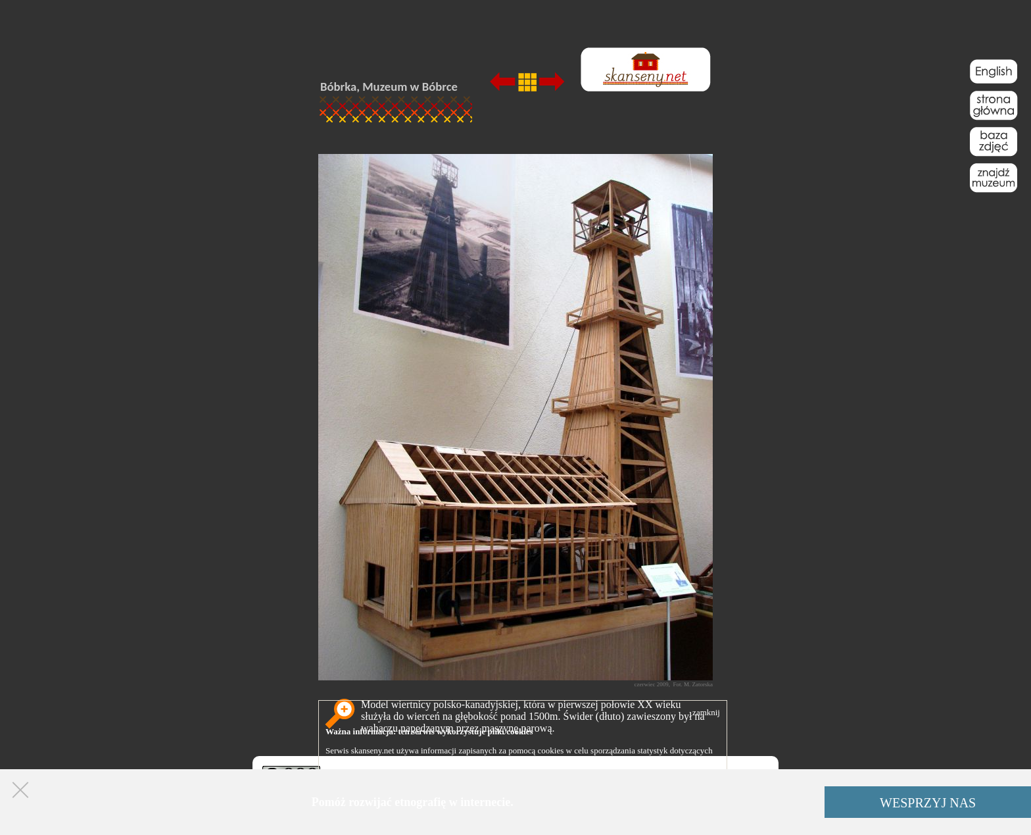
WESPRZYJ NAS (928, 803)
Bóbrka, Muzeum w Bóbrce (389, 86)
